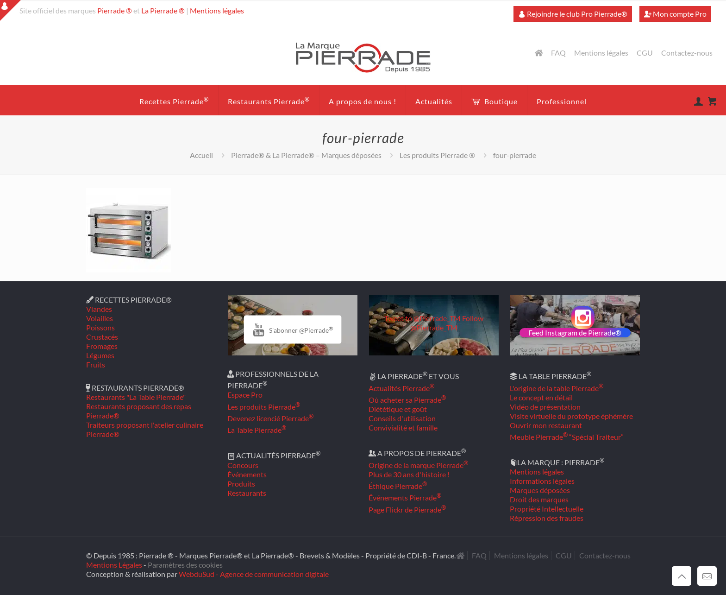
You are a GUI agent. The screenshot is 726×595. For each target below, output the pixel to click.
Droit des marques (539, 499)
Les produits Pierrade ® (437, 155)
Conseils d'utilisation (402, 418)
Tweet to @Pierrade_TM (422, 318)
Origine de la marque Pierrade (418, 465)
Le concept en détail (541, 397)
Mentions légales (217, 10)
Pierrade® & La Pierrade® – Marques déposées (306, 155)
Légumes (100, 355)
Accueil (201, 155)
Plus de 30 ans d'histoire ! (409, 474)
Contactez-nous (687, 53)
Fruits (95, 364)
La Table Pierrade (256, 429)
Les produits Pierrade (263, 406)
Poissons (100, 327)
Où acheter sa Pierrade (407, 399)
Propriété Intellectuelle (546, 508)
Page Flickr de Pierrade (407, 509)
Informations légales (542, 480)
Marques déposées (540, 490)
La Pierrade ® (163, 10)
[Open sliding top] (10, 10)
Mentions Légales (114, 564)
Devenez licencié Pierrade (270, 418)
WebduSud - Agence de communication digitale (254, 574)
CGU (645, 53)
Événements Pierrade (405, 497)
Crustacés (102, 336)
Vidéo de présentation (545, 406)
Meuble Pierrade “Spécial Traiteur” (567, 436)
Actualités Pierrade (401, 388)
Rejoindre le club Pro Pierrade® (572, 13)
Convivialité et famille (403, 427)
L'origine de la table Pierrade (556, 388)
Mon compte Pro (675, 13)
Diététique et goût (398, 409)
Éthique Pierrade (398, 485)
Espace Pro (245, 394)
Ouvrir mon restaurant (546, 425)
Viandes (99, 308)
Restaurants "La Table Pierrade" (136, 396)
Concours (242, 465)
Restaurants (246, 492)
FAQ (558, 53)
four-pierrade (514, 155)
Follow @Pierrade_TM (446, 323)
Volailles (99, 318)
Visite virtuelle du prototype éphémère (571, 415)
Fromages (102, 346)
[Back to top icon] (681, 576)
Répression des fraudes (546, 517)
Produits (241, 483)
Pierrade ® (114, 10)
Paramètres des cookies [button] (185, 564)
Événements (247, 474)
